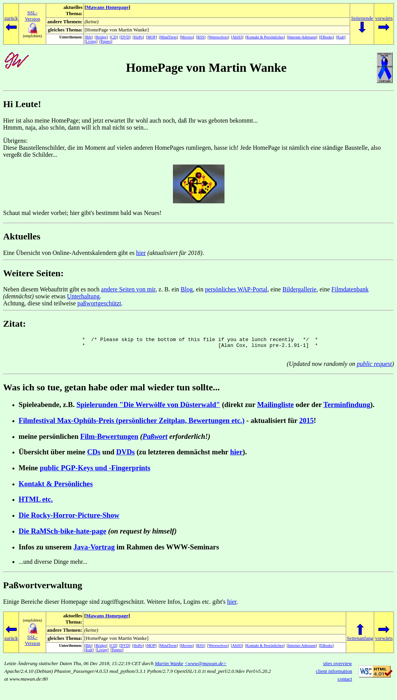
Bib (88, 37)
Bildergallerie (299, 289)
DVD (125, 37)
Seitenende (362, 18)
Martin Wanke (169, 667)
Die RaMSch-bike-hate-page (62, 534)
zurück (11, 18)
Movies (187, 37)
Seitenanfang (360, 642)
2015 (306, 424)
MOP (151, 37)
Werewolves (218, 37)
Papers (106, 41)
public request (374, 367)
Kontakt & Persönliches (265, 37)
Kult (340, 37)
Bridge (101, 37)
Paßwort (155, 440)
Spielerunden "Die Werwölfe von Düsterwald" (148, 408)
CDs (93, 455)
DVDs (125, 455)
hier (141, 253)
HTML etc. (36, 503)
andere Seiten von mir (128, 289)
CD (113, 37)
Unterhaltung (83, 296)
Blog (187, 289)
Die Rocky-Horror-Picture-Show (69, 519)
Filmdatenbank (350, 289)
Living (91, 41)
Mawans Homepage (107, 7)
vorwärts (384, 18)
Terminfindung (346, 408)
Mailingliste (275, 408)
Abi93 (237, 37)
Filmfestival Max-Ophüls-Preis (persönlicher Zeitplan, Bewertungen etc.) (132, 424)
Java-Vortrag (94, 550)
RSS (200, 37)
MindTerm (168, 37)
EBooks (327, 37)
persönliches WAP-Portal (236, 289)
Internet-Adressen (302, 37)
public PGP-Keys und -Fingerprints (95, 471)
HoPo (138, 37)
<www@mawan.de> (206, 667)
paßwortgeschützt (99, 303)
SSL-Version (32, 16)
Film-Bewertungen (109, 440)
